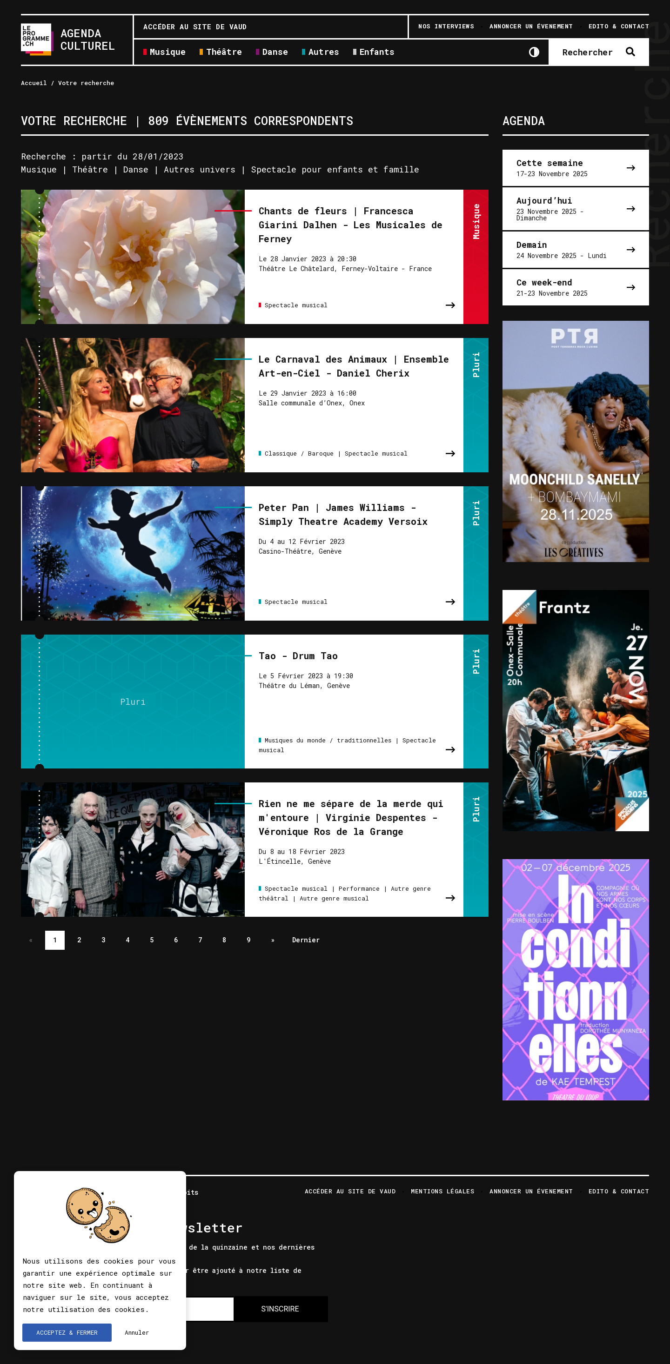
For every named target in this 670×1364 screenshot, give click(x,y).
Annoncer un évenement (531, 1191)
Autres (323, 52)
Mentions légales (442, 1191)
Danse (275, 52)
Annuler (137, 1332)
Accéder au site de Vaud (195, 26)
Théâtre (224, 52)
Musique (168, 52)
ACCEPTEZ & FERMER (67, 1332)
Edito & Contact (619, 1191)
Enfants (377, 52)
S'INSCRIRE (280, 1308)
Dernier (306, 931)
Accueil (34, 83)
